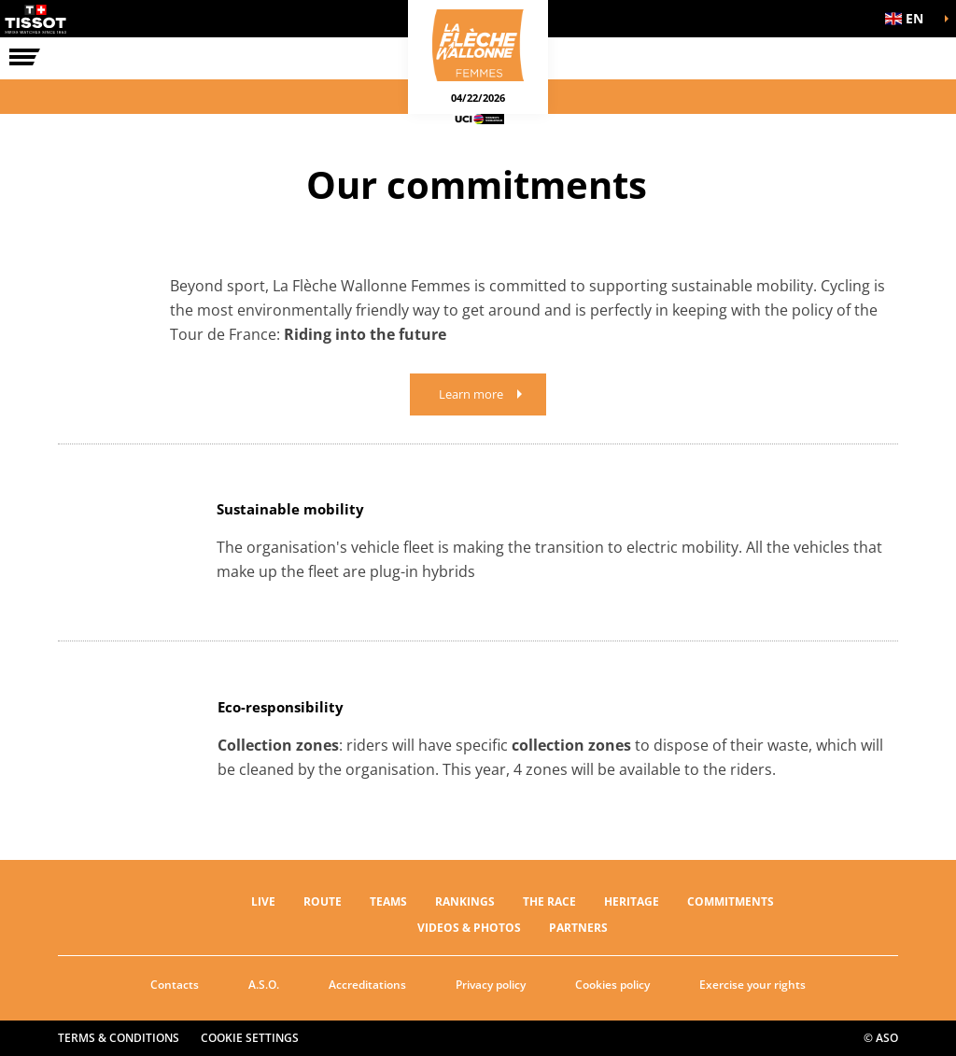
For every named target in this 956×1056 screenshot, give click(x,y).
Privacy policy (491, 985)
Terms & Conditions (118, 1038)
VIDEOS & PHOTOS (469, 928)
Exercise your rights (752, 985)
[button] (909, 18)
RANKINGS (465, 901)
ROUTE (322, 901)
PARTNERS (578, 928)
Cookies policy (612, 985)
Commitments (730, 901)
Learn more (471, 394)
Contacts (174, 985)
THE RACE (549, 901)
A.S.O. (263, 985)
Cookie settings (250, 1038)
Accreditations (367, 985)
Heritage (631, 901)
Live (263, 901)
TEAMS (388, 901)
